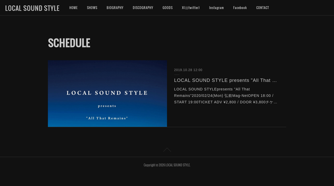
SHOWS (92, 7)
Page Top (167, 150)
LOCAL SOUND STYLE (32, 8)
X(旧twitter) (191, 7)
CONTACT (262, 7)
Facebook (240, 7)
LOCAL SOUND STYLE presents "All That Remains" (226, 80)
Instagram (216, 7)
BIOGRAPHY (115, 7)
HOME (73, 7)
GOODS (168, 7)
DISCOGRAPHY (143, 7)
